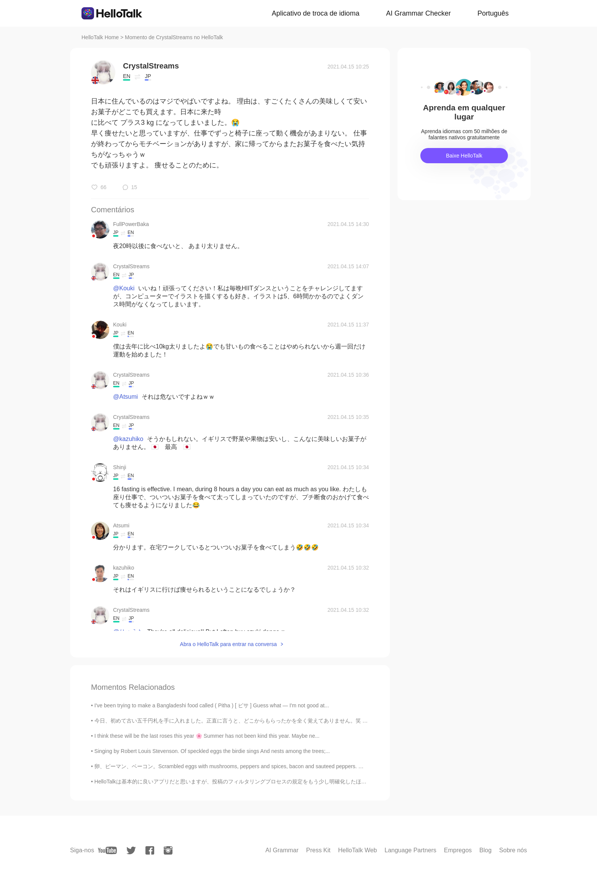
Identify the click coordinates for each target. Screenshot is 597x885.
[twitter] (131, 851)
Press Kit (318, 850)
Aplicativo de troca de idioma (315, 13)
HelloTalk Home (100, 37)
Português (493, 13)
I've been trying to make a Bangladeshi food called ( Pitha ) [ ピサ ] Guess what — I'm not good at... (211, 705)
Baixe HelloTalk (464, 156)
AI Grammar (281, 850)
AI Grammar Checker (418, 13)
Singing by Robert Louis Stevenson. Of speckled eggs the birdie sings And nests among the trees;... (212, 751)
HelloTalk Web (357, 850)
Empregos (458, 850)
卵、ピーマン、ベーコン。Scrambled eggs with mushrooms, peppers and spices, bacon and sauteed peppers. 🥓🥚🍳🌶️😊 (242, 766)
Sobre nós (513, 850)
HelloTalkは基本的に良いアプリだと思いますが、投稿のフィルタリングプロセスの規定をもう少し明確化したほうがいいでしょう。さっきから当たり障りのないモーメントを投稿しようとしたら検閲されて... (341, 781)
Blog (485, 850)
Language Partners (410, 850)
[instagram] (168, 850)
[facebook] (149, 850)
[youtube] (107, 850)
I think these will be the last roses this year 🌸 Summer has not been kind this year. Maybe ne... (206, 736)
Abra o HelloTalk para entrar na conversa (228, 644)
